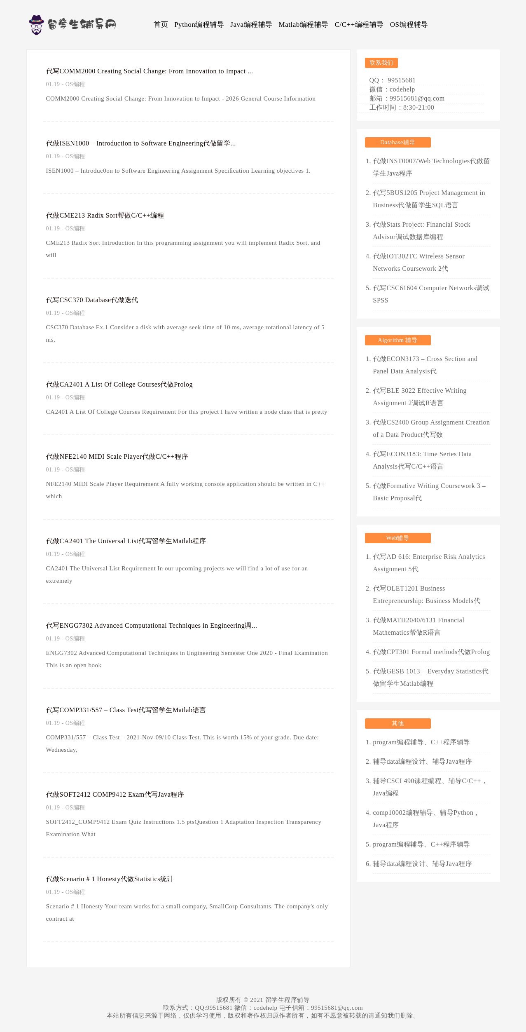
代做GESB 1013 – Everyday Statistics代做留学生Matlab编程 (431, 677)
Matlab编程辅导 (304, 24)
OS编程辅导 (409, 24)
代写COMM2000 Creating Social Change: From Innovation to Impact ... (167, 71)
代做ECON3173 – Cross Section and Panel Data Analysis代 (425, 365)
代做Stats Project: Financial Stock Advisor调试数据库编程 (422, 230)
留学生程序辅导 (287, 1000)
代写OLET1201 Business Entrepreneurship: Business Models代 (427, 594)
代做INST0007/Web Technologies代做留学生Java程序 (432, 167)
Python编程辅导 (199, 24)
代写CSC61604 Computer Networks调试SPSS (431, 294)
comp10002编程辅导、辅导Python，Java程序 (426, 818)
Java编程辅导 (251, 24)
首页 (161, 24)
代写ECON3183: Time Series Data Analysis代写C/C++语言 (422, 460)
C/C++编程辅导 (359, 24)
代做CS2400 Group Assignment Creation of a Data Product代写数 (431, 428)
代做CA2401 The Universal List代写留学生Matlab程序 (138, 541)
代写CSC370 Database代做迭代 (99, 300)
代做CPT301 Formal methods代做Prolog (431, 651)
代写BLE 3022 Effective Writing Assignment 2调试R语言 (420, 396)
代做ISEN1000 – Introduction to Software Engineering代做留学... (156, 143)
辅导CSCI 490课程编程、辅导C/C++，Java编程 (430, 787)
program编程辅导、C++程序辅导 (421, 742)
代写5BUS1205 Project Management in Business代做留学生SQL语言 (429, 199)
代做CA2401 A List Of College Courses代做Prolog (130, 384)
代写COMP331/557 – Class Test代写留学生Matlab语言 (138, 710)
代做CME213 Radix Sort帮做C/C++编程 (114, 215)
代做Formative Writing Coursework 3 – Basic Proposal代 (429, 492)
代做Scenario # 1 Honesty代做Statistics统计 (119, 879)
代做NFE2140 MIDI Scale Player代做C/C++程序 (128, 456)
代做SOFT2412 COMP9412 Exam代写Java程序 (126, 794)
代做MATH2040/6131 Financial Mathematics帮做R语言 (419, 626)
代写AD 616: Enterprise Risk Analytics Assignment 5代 (429, 562)
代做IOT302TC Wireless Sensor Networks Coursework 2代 (419, 262)
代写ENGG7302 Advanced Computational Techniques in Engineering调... (169, 625)
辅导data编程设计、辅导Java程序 (422, 761)
